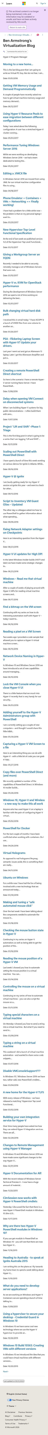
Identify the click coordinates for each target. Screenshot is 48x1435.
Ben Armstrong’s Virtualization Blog (20, 35)
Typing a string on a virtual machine (19, 1044)
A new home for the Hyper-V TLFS (23, 1092)
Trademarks (22, 1423)
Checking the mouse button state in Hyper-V (23, 931)
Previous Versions (25, 1412)
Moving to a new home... (18, 64)
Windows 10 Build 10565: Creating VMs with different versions (23, 1346)
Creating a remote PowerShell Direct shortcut (21, 372)
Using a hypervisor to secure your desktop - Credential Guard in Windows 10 (23, 1317)
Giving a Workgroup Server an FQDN (21, 255)
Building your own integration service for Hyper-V (21, 1118)
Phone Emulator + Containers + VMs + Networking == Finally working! (22, 201)
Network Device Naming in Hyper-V (24, 657)
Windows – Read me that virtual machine (22, 580)
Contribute (18, 1416)
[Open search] (37, 3)
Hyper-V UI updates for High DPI (22, 554)
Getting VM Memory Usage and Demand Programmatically (22, 87)
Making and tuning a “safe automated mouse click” (19, 903)
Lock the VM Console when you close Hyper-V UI (22, 685)
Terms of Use (10, 1423)
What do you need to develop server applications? (21, 1287)
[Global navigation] (2, 3)
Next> (6, 1371)
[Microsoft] (24, 3)
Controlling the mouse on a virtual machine (24, 988)
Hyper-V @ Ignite (13, 476)
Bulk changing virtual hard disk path (21, 312)
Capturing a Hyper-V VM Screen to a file (24, 745)
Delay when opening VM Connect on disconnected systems (23, 400)
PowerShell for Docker (16, 828)
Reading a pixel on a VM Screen (22, 631)
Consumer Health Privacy (15, 1419)
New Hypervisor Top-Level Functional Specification (19, 231)
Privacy (28, 1416)
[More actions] (42, 35)
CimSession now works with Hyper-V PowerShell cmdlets (20, 1199)
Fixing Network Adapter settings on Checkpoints (22, 530)
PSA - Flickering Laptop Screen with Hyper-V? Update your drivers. (21, 342)
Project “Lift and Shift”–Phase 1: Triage (22, 428)
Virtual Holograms (14, 852)
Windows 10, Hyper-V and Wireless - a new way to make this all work (24, 801)
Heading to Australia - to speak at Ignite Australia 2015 (23, 1259)
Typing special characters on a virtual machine (21, 1016)
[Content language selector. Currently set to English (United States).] (17, 1394)
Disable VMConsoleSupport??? (21, 1070)
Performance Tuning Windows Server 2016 (21, 146)
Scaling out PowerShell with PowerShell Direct (19, 453)
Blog (7, 1416)
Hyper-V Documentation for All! (22, 1173)
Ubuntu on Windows (15, 877)
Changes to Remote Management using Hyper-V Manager (23, 1146)
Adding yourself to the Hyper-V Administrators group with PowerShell (22, 715)
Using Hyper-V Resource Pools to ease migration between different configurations (23, 117)
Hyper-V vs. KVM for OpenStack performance (22, 284)
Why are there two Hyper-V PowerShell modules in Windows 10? (22, 1229)
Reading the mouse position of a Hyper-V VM (22, 959)
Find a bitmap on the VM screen (22, 606)
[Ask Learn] (37, 35)
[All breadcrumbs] (5, 35)
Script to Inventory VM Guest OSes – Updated (21, 502)
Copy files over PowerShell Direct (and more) (23, 773)
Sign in (43, 3)
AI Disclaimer (10, 1412)
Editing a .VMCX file (15, 173)
